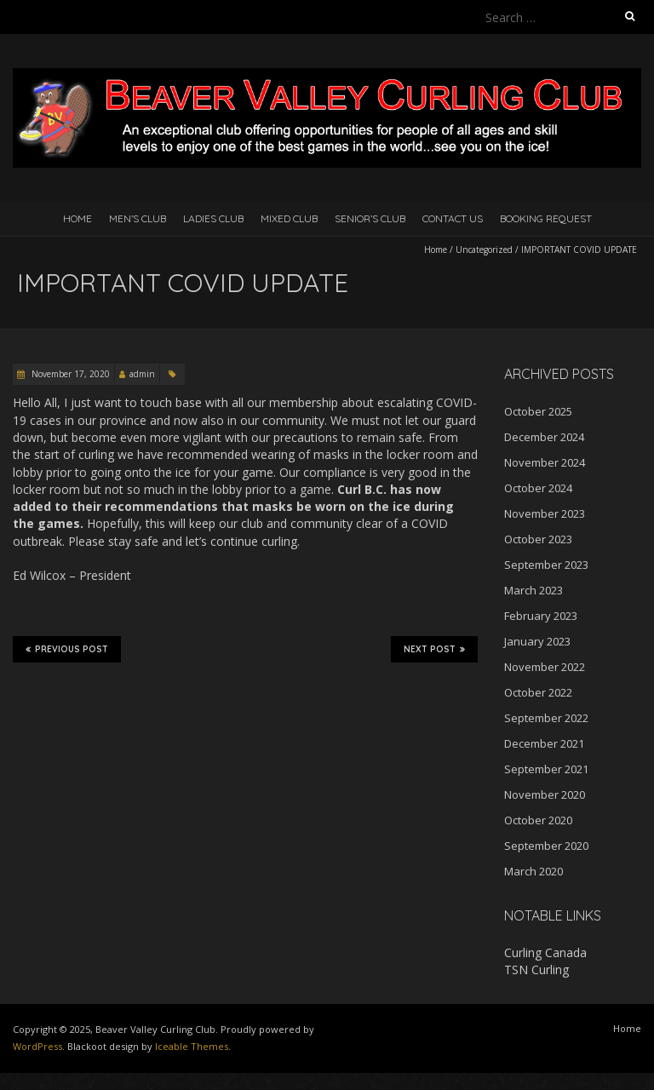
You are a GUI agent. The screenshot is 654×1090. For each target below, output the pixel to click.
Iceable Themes (191, 1046)
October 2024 (538, 488)
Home (77, 218)
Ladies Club (213, 218)
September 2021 (546, 769)
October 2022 (538, 692)
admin (142, 374)
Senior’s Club (370, 218)
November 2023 (544, 513)
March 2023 (533, 590)
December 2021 (544, 743)
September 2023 (546, 564)
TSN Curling (536, 969)
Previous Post (67, 648)
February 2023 (540, 615)
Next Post (434, 648)
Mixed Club (289, 218)
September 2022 (546, 718)
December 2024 (544, 437)
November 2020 (544, 794)
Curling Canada (545, 952)
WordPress (37, 1046)
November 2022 (544, 666)
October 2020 (538, 820)
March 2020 (533, 871)
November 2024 (544, 462)
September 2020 (546, 845)
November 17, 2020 (69, 374)
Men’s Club (137, 218)
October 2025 (538, 411)
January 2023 (537, 641)
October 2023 (538, 539)
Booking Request (546, 218)
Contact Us (452, 218)
